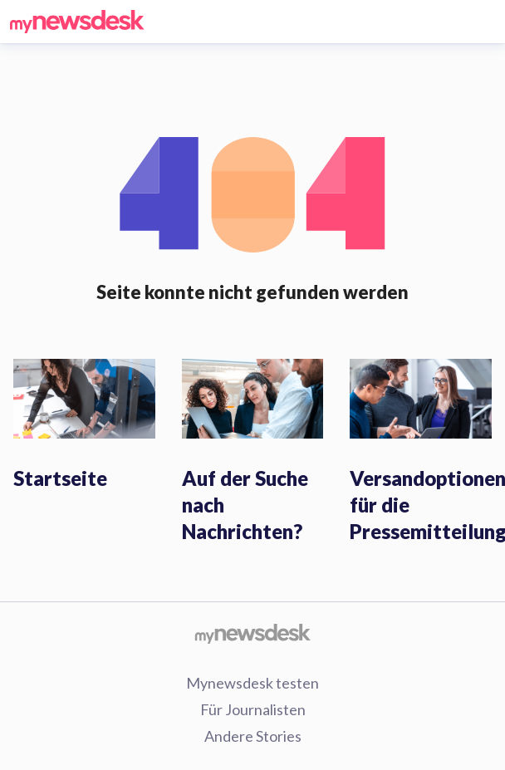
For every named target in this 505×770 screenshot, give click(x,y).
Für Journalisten (253, 709)
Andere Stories (253, 736)
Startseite (60, 478)
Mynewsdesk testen (252, 683)
